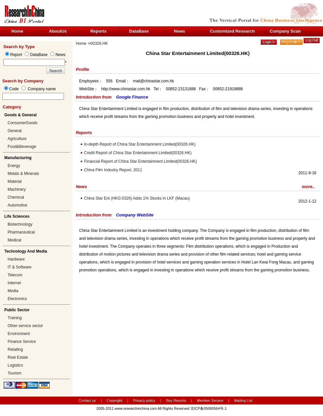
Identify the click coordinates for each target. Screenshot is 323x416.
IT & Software (19, 267)
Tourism (14, 373)
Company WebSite (135, 214)
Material (15, 181)
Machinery (17, 189)
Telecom (15, 275)
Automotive (17, 205)
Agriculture (17, 138)
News (179, 31)
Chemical (16, 197)
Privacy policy (144, 400)
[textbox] (33, 96)
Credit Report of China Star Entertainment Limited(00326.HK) (137, 153)
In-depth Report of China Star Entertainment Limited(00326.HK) (139, 144)
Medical (14, 240)
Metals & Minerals (23, 173)
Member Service (210, 400)
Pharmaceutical (21, 232)
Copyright (114, 400)
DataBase (139, 31)
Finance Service (22, 341)
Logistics (15, 365)
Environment (19, 333)
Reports (98, 31)
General (15, 130)
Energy (14, 165)
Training (15, 318)
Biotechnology (20, 224)
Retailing (15, 349)
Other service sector (25, 325)
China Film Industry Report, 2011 (113, 170)
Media (13, 291)
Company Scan (285, 31)
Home (17, 31)
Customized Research (232, 31)
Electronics (17, 298)
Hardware (16, 259)
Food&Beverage (22, 146)
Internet (14, 283)
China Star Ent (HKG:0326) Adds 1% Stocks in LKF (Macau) (137, 198)
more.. (308, 186)
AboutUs (58, 31)
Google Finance (132, 97)
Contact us (87, 400)
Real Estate (18, 357)
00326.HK (99, 43)
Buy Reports (176, 400)
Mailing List (243, 400)
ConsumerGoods (23, 123)
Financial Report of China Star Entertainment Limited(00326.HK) (140, 161)
